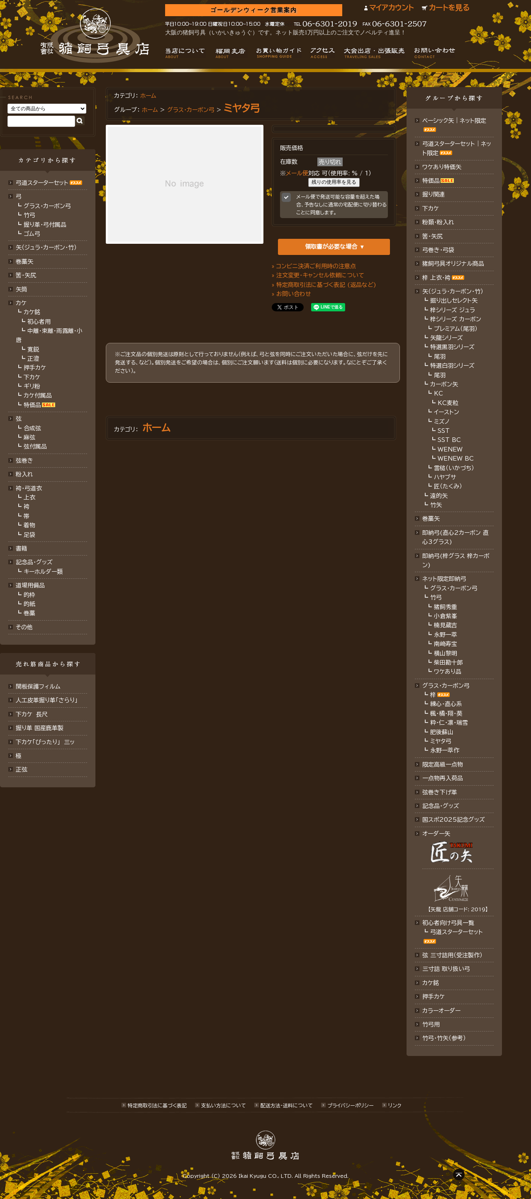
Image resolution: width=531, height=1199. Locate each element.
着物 (29, 525)
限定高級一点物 (442, 764)
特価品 (32, 405)
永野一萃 (445, 635)
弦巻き (24, 461)
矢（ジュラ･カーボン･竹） (46, 247)
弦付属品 (35, 446)
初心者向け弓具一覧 (448, 923)
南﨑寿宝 (445, 644)
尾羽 (440, 356)
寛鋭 (33, 349)
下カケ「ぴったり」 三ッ (45, 742)
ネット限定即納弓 (444, 579)
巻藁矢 (24, 262)
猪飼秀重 (445, 607)
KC (438, 393)
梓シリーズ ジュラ (452, 310)
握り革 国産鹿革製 (39, 728)
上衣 (29, 497)
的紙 (29, 604)
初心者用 (39, 322)
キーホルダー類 (43, 572)
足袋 (29, 535)
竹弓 (29, 215)
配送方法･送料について (287, 1105)
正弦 (21, 769)
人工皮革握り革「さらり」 (47, 700)
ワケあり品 (447, 672)
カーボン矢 (444, 384)
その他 (24, 627)
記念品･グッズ (440, 806)
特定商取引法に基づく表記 (157, 1105)
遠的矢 (439, 496)
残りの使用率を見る (334, 182)
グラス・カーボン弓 (47, 206)
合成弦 (32, 428)
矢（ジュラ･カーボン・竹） (452, 291)
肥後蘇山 (441, 732)
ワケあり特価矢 (441, 167)
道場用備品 (30, 585)
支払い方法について (223, 1105)
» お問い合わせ (291, 294)
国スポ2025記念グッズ (453, 820)
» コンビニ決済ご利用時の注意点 (314, 266)
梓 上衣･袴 (436, 278)
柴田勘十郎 (448, 662)
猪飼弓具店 (95, 35)
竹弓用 (431, 1024)
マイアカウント (391, 7)
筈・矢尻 (432, 236)
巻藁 (29, 613)
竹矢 (436, 505)
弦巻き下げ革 (439, 792)
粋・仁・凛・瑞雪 (449, 723)
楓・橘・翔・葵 (446, 713)
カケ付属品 (38, 395)
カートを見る (449, 7)
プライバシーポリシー (350, 1105)
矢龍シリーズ (446, 338)
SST (444, 431)
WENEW (450, 449)
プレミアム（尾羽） (455, 329)
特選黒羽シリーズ (452, 347)
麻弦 (29, 437)
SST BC (449, 440)
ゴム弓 (32, 234)
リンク (394, 1105)
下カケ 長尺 (32, 714)
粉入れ (24, 474)
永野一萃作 (444, 750)
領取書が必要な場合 (331, 247)
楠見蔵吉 (445, 625)
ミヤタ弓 (242, 108)
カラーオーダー (441, 1011)
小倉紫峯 (445, 616)
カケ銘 (32, 312)
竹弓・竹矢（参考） (444, 1038)
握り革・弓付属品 (45, 225)
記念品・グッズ (34, 562)
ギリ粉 (32, 386)
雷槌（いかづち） (454, 468)
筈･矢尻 (26, 275)
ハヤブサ (445, 477)
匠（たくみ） (448, 486)
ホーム (148, 96)
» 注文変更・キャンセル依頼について (318, 275)
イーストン (446, 412)
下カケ (32, 377)
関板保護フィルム (38, 686)
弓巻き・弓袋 (438, 250)
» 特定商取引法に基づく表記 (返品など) (324, 285)
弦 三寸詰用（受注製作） (452, 955)
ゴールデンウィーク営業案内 (253, 10)
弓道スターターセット (42, 183)
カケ (21, 303)
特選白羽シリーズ (452, 366)
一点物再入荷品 (442, 778)
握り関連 (433, 194)
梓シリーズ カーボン (455, 319)
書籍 (21, 548)
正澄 (33, 359)
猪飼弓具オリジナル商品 (453, 264)
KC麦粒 (448, 403)
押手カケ (35, 368)
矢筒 (21, 289)
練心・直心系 (446, 704)
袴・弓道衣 (29, 488)
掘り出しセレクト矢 (453, 300)
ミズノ (442, 422)
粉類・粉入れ (438, 222)
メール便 (297, 173)
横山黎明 (445, 653)
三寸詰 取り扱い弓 (446, 969)
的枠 (29, 595)
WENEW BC (456, 458)
